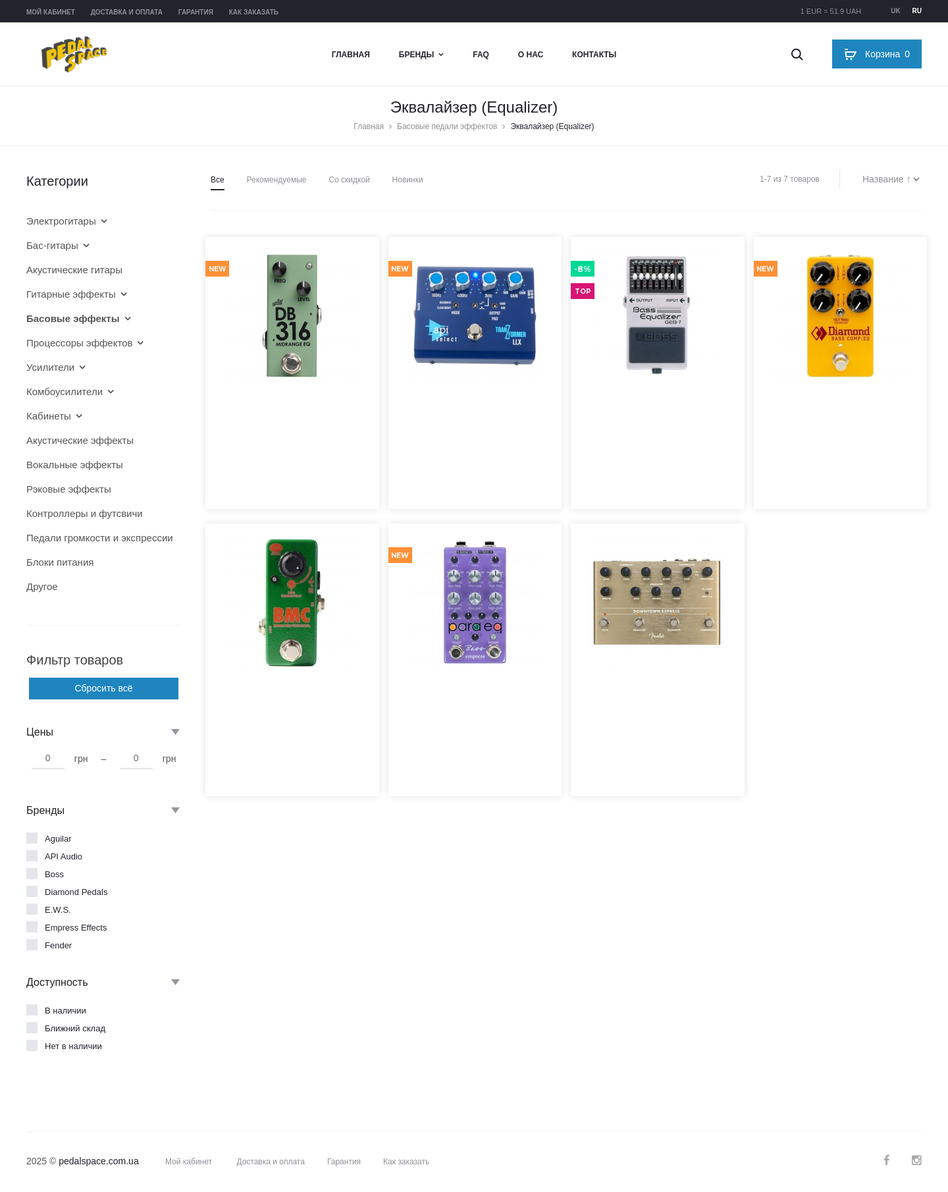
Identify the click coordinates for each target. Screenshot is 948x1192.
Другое (42, 586)
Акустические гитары (74, 269)
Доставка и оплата (127, 12)
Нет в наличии (73, 1046)
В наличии (65, 1011)
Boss (54, 874)
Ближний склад (75, 1028)
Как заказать (253, 12)
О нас (530, 54)
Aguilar (58, 839)
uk (895, 10)
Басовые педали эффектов (447, 126)
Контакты (594, 54)
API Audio (63, 856)
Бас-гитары (52, 245)
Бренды (416, 54)
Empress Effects (76, 928)
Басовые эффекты (73, 318)
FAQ (481, 54)
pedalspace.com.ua (98, 1161)
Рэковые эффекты (68, 489)
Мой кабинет (50, 12)
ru (917, 10)
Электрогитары (61, 221)
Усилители (50, 367)
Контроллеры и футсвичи (84, 513)
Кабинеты (48, 415)
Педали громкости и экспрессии (93, 537)
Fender (58, 945)
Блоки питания (59, 562)
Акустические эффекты (80, 440)
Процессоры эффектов (79, 342)
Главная (351, 54)
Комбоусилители (64, 391)
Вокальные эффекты (74, 464)
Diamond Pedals (76, 892)
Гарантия (195, 12)
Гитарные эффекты (71, 294)
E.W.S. (58, 910)
